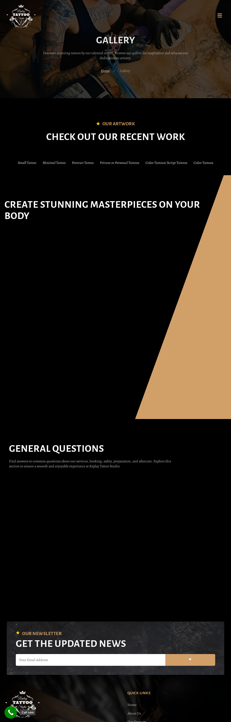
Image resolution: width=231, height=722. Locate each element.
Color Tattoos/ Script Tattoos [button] (167, 162)
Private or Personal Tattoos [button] (119, 162)
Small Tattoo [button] (26, 162)
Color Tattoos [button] (204, 162)
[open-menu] (219, 16)
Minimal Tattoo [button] (54, 162)
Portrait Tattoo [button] (83, 162)
